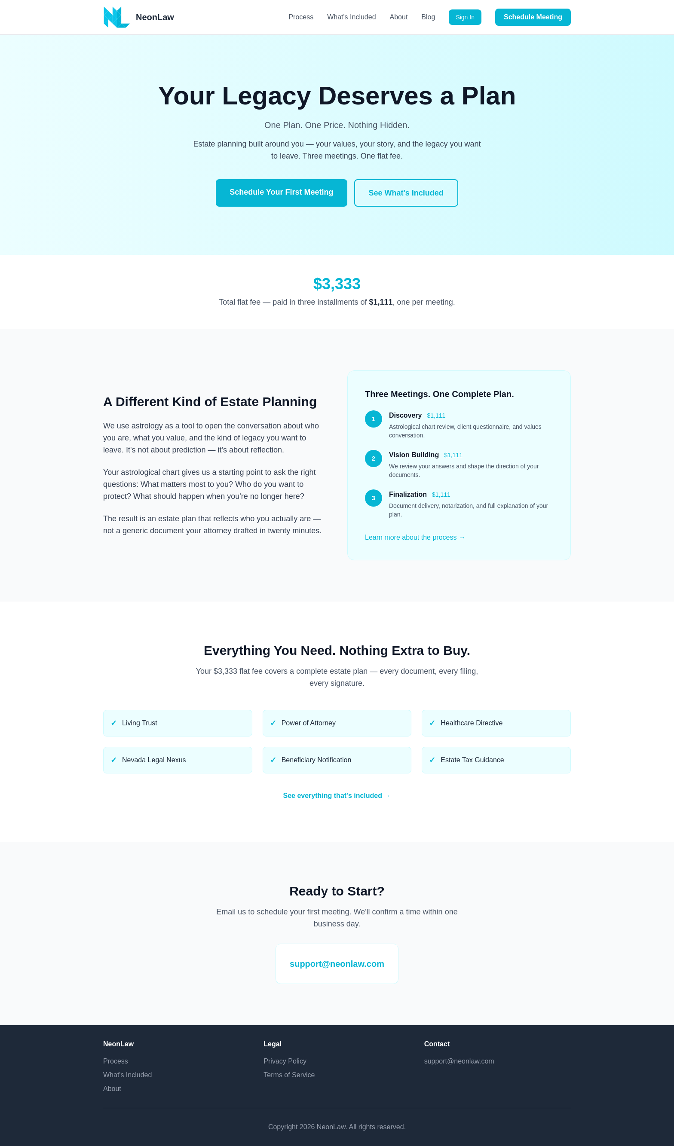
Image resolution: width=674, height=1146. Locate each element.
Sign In (465, 17)
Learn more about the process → (415, 537)
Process (300, 17)
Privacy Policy (284, 1061)
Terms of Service (289, 1075)
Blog (428, 17)
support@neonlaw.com (337, 964)
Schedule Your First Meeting (281, 192)
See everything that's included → (337, 795)
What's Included (351, 17)
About (399, 17)
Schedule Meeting (533, 17)
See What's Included (406, 193)
